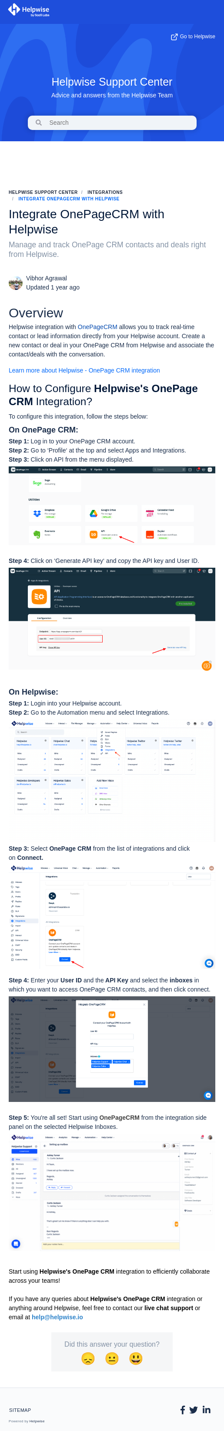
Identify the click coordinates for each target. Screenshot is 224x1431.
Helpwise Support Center (112, 82)
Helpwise (37, 1421)
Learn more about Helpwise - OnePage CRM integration (85, 370)
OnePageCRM (97, 326)
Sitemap (20, 1410)
